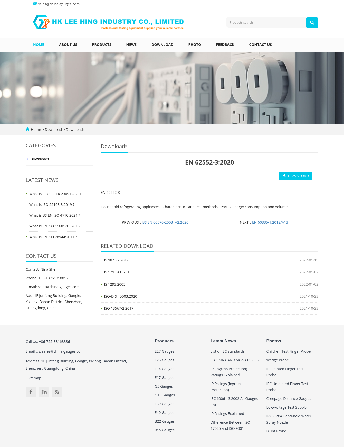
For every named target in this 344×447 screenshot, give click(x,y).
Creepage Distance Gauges (288, 398)
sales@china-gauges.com (59, 4)
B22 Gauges (165, 421)
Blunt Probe (276, 430)
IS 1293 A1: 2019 (118, 272)
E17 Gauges (164, 377)
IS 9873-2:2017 (116, 260)
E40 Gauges (164, 412)
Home (38, 44)
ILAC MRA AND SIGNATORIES (235, 360)
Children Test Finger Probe (288, 351)
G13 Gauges (165, 395)
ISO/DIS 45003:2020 (120, 296)
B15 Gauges (165, 429)
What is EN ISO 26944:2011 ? (53, 236)
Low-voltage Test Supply (286, 407)
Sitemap (34, 378)
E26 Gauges (164, 360)
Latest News (223, 341)
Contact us (260, 44)
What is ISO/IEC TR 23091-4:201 (55, 193)
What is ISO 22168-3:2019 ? (51, 204)
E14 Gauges (164, 368)
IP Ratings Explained (227, 413)
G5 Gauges (164, 386)
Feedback (225, 44)
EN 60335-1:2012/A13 (270, 222)
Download (162, 44)
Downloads (75, 129)
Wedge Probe (277, 360)
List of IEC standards (227, 351)
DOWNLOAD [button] (295, 175)
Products (101, 44)
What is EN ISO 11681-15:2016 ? (55, 226)
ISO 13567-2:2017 (118, 308)
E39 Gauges (164, 403)
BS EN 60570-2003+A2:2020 (165, 222)
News (131, 44)
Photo (194, 44)
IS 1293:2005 (115, 284)
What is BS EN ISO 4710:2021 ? (54, 215)
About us (68, 44)
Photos (273, 341)
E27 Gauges (164, 351)
